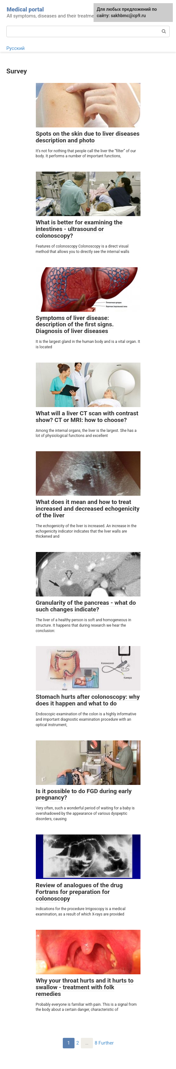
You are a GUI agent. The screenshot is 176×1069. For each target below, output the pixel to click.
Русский (15, 48)
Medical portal (25, 9)
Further (106, 1043)
